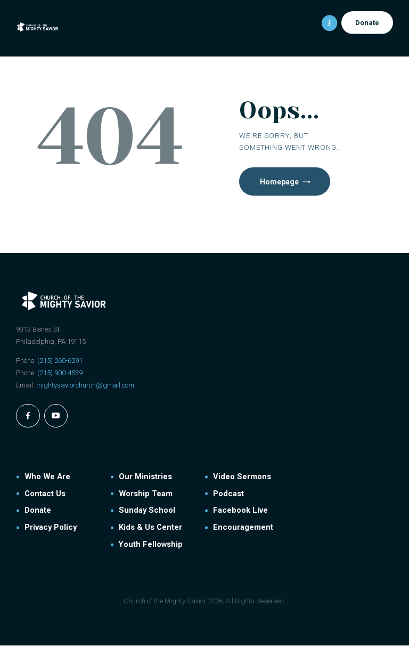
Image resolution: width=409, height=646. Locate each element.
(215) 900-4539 (60, 373)
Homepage (279, 181)
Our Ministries (145, 477)
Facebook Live (240, 511)
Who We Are (47, 477)
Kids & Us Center (150, 527)
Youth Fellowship (151, 545)
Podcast (228, 494)
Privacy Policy (50, 527)
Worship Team (146, 494)
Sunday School (147, 511)
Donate (37, 511)
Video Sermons (242, 477)
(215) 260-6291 (60, 361)
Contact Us (45, 494)
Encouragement (243, 527)
